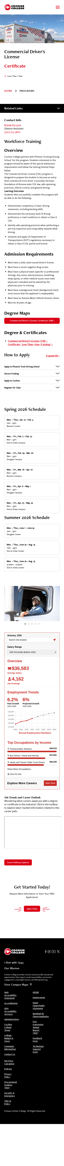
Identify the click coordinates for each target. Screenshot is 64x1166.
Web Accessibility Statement (10, 989)
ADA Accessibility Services (10, 1005)
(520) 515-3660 (12, 132)
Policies (8, 1063)
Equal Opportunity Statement (39, 1000)
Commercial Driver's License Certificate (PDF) (32, 320)
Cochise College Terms (8, 1021)
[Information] (25, 76)
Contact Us (9, 1048)
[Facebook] (46, 945)
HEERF (36, 986)
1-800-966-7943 (13, 957)
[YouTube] (54, 945)
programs (27, 90)
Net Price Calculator (9, 1057)
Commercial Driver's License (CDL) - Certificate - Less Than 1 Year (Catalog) (29, 342)
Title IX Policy (7, 1097)
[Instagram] (49, 945)
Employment (39, 991)
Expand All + (53, 355)
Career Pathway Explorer (18, 856)
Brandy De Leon (12, 125)
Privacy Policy (8, 1070)
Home (8, 90)
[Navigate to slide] (25, 618)
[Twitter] (58, 945)
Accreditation (11, 997)
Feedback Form (37, 1034)
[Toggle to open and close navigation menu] (58, 7)
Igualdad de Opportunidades (41, 1009)
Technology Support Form (38, 1043)
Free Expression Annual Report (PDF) (38, 1021)
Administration (11, 1013)
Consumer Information (10, 1042)
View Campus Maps (17, 979)
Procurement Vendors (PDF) (10, 1079)
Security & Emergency (9, 1089)
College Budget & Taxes (8, 1032)
